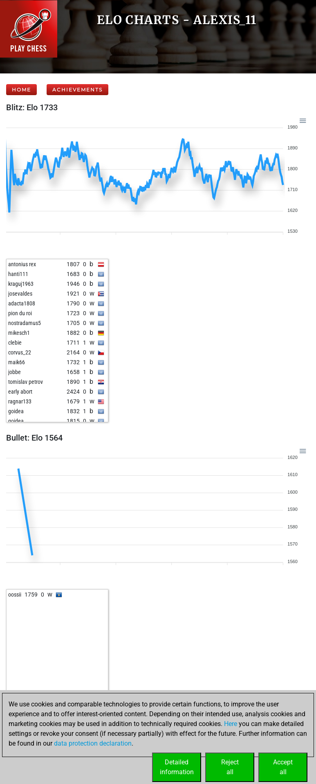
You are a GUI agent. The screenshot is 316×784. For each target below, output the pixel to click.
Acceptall (283, 767)
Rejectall (230, 767)
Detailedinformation (177, 767)
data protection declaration (93, 743)
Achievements (77, 90)
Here (230, 724)
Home (21, 90)
